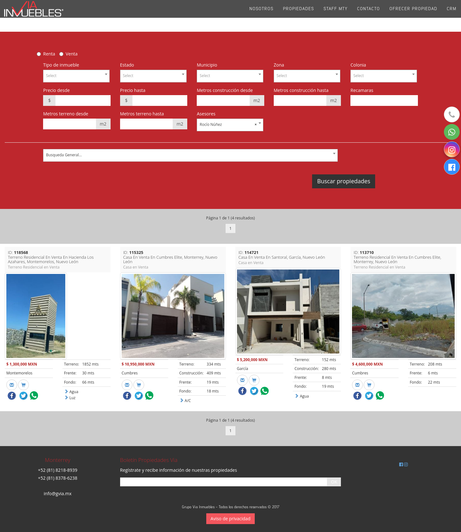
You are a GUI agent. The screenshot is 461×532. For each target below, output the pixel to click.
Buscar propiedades (343, 181)
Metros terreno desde (65, 114)
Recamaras (361, 90)
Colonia (358, 65)
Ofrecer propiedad (413, 15)
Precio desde (56, 90)
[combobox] (76, 76)
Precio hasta (132, 90)
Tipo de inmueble (61, 65)
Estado (127, 65)
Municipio (207, 65)
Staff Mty (335, 15)
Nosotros (261, 15)
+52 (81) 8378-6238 (57, 478)
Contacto (368, 15)
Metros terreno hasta (142, 114)
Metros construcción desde (225, 90)
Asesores (206, 114)
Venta (72, 54)
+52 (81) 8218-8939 (57, 470)
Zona (279, 65)
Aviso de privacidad (231, 519)
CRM (451, 15)
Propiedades (298, 15)
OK (334, 482)
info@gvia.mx (58, 493)
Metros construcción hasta (301, 90)
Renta (49, 54)
